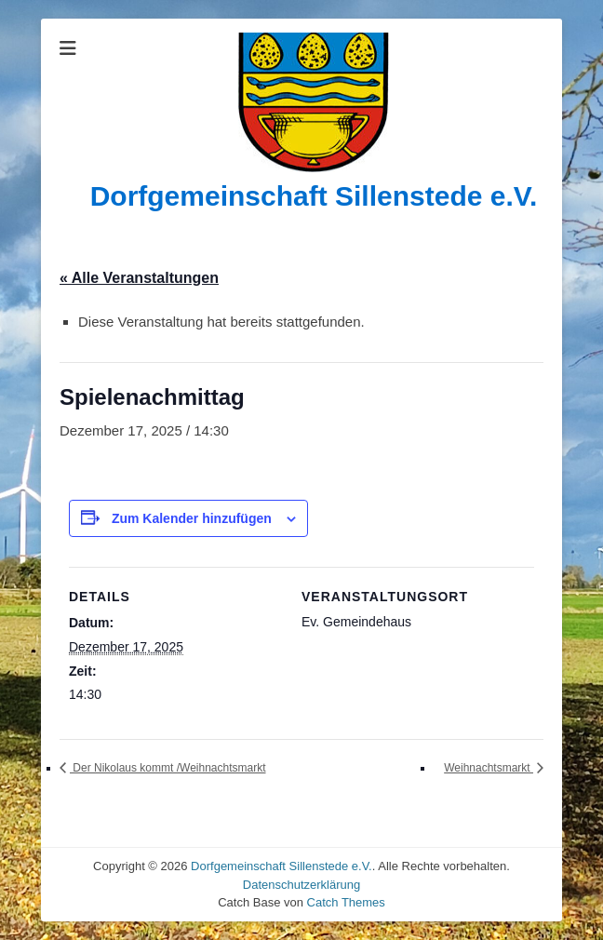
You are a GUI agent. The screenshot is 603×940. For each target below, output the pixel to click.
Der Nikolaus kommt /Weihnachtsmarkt (168, 767)
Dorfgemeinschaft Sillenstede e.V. (314, 196)
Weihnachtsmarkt (488, 767)
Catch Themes (346, 902)
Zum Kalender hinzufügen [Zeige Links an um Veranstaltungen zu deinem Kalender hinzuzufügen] (192, 518)
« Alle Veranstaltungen (139, 278)
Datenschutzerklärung (301, 885)
